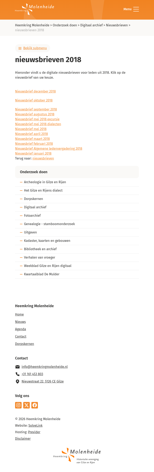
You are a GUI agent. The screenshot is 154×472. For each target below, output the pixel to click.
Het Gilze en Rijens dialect (43, 190)
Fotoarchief (32, 216)
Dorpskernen (33, 199)
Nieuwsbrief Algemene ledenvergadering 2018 (48, 149)
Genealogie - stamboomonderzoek (49, 224)
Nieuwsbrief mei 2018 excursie (37, 119)
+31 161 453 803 (32, 374)
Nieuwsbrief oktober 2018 (34, 100)
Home (19, 314)
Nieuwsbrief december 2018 (35, 91)
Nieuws (20, 322)
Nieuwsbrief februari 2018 (34, 144)
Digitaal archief (91, 25)
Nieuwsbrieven (117, 25)
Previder (34, 432)
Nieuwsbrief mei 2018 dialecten (38, 124)
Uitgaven (30, 232)
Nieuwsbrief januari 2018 (33, 153)
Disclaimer (23, 439)
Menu (131, 9)
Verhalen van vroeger (39, 257)
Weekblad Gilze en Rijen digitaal (47, 266)
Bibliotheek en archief (40, 249)
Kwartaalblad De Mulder (41, 274)
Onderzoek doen (65, 25)
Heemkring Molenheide (32, 25)
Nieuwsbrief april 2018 (31, 134)
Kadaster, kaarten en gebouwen (47, 241)
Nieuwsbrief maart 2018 (32, 139)
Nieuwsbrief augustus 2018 (34, 114)
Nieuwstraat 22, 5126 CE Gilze (43, 381)
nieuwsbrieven (43, 158)
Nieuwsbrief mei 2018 (30, 129)
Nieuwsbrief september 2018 (36, 109)
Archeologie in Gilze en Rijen (45, 182)
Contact (20, 336)
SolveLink (36, 425)
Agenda (20, 329)
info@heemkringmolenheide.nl (45, 367)
